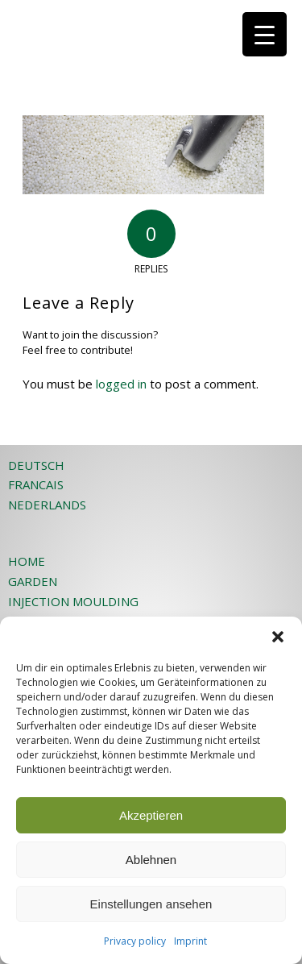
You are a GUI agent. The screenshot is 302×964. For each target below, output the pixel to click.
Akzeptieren (151, 815)
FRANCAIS (36, 484)
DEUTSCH (36, 465)
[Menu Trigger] (264, 34)
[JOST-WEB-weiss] (125, 32)
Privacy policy (135, 941)
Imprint (190, 941)
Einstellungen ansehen (151, 904)
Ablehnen (151, 859)
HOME (26, 561)
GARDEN (32, 581)
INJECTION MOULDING (73, 601)
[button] (278, 637)
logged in (121, 384)
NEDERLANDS (47, 505)
